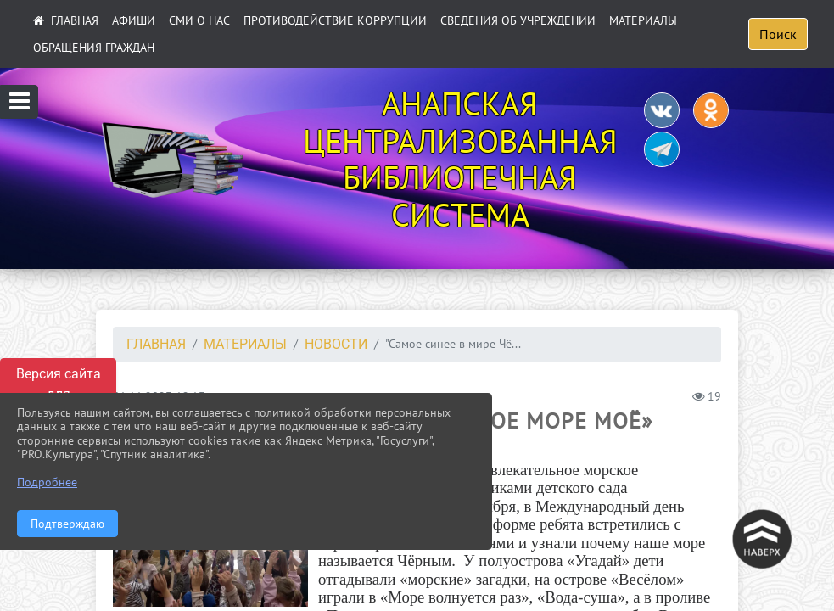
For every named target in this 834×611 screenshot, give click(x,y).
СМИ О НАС (199, 20)
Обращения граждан (93, 47)
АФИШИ (133, 20)
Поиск (778, 33)
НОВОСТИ (336, 344)
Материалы (643, 20)
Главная (156, 344)
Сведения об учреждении (518, 20)
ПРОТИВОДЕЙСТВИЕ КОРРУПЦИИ (335, 20)
